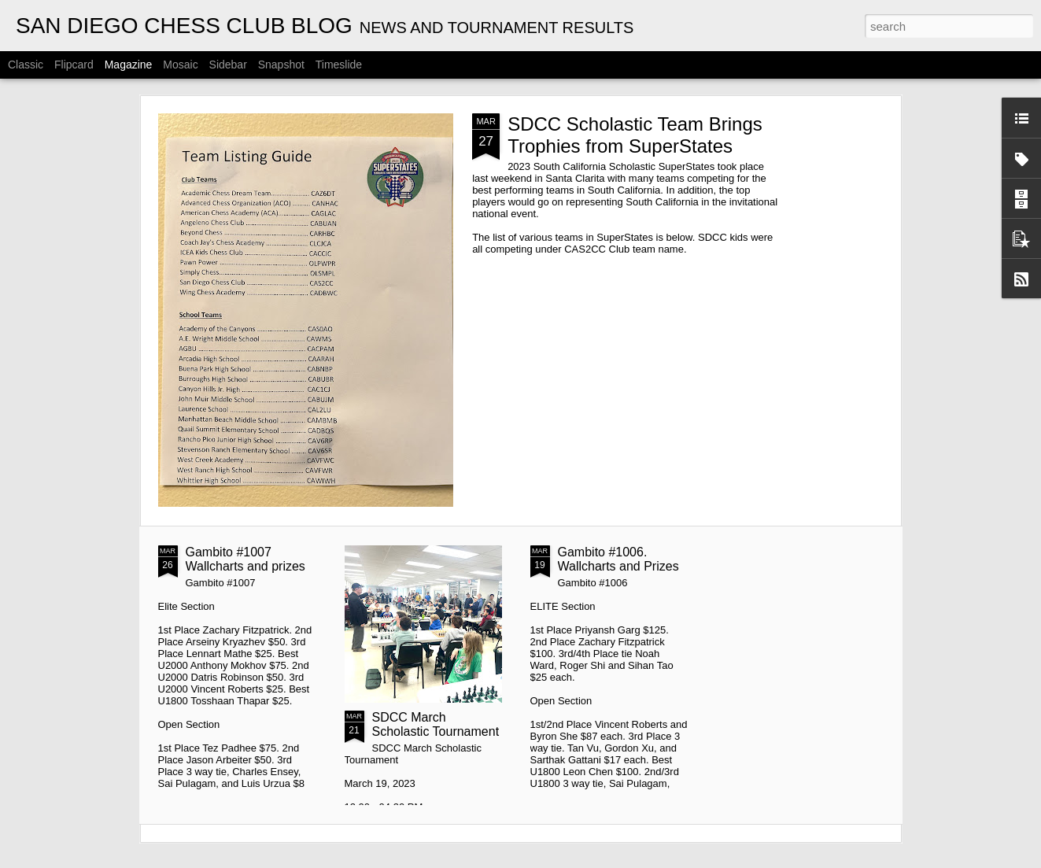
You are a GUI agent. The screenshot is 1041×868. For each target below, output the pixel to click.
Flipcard (74, 64)
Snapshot (281, 64)
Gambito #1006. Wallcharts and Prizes (618, 559)
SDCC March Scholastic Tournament (436, 724)
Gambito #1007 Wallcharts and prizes (245, 559)
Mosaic (180, 64)
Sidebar (228, 64)
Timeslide (339, 64)
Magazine (129, 64)
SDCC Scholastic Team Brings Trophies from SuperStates (635, 135)
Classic (25, 64)
